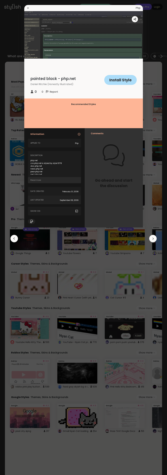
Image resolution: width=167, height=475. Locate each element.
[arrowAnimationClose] (14, 238)
